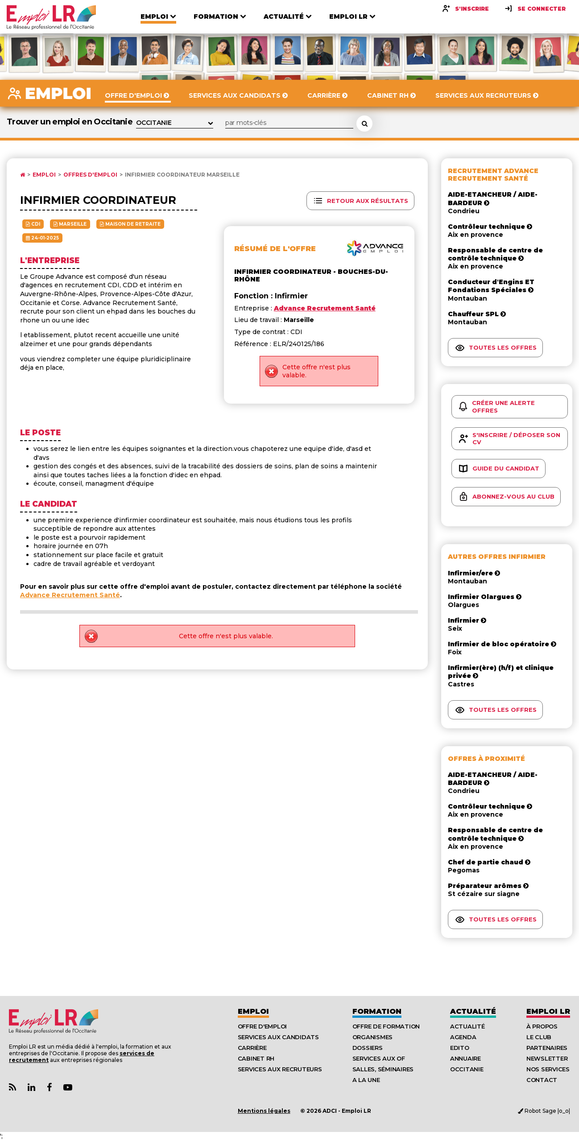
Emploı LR (548, 1011)
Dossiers (367, 1047)
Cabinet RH (256, 1058)
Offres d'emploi (90, 175)
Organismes (372, 1037)
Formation (376, 1011)
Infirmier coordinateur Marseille (182, 175)
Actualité (473, 1011)
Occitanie (467, 1069)
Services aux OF (378, 1058)
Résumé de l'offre (275, 248)
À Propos (542, 1026)
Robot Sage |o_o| (544, 1110)
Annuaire (465, 1058)
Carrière (252, 1047)
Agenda (463, 1037)
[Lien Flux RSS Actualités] (12, 1087)
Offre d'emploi (262, 1026)
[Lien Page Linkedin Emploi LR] (31, 1087)
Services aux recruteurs (280, 1069)
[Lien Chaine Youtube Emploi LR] (67, 1087)
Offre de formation (386, 1026)
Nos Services (548, 1069)
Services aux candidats (278, 1037)
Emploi (44, 175)
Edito (459, 1047)
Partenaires (546, 1047)
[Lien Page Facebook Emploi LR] (49, 1087)
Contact (541, 1079)
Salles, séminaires (383, 1069)
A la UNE (366, 1079)
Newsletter (546, 1058)
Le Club (538, 1037)
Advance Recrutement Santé (70, 595)
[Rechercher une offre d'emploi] (364, 124)
